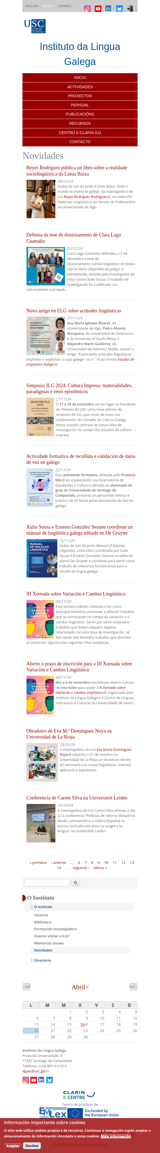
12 (123, 862)
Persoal (80, 105)
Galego (48, 6)
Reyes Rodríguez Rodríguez (87, 196)
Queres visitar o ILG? (52, 935)
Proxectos (80, 96)
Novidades (43, 950)
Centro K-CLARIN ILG (80, 133)
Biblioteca (42, 922)
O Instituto (43, 907)
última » (100, 867)
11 (115, 862)
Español (64, 6)
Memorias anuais (49, 943)
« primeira (38, 862)
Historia (41, 914)
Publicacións (80, 114)
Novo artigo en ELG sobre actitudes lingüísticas (73, 310)
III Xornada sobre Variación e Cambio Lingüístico (75, 594)
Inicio (80, 77)
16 (84, 1024)
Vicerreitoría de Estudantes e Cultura (89, 483)
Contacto (80, 142)
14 (59, 867)
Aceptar (13, 1146)
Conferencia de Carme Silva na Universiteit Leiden (76, 798)
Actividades (80, 87)
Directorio (42, 960)
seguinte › (81, 867)
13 (132, 862)
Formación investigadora (55, 928)
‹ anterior (58, 862)
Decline (31, 1146)
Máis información (116, 1136)
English (31, 6)
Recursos (80, 123)
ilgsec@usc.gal (35, 1071)
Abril (80, 987)
